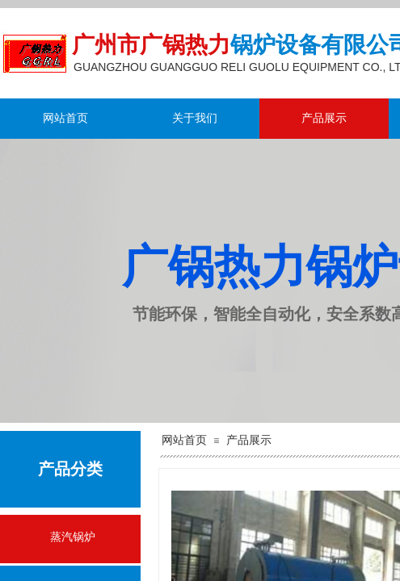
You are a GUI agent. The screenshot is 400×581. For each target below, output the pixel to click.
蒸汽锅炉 (72, 537)
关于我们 (194, 118)
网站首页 (65, 118)
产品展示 (324, 118)
